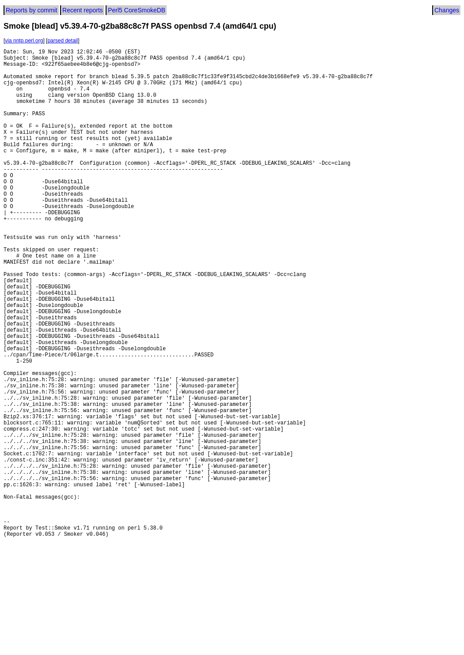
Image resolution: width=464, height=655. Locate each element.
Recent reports (82, 10)
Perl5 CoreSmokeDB (136, 10)
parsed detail (62, 41)
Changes (446, 10)
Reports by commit (31, 10)
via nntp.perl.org (24, 41)
